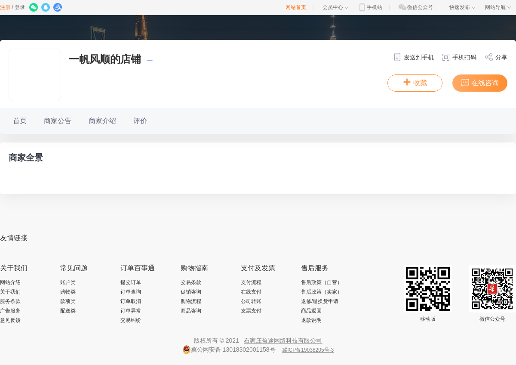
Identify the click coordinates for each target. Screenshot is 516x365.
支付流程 (251, 282)
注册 (5, 7)
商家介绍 (102, 120)
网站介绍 (10, 282)
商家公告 (57, 120)
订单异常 (130, 311)
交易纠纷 (130, 320)
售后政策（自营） (321, 282)
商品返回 (311, 311)
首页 (20, 120)
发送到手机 (413, 57)
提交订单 (130, 282)
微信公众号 (415, 7)
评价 (140, 120)
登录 (20, 7)
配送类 (68, 311)
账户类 (68, 282)
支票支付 (251, 311)
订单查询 (130, 292)
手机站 (369, 7)
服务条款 (10, 301)
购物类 (68, 292)
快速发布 (462, 7)
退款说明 (311, 320)
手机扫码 (459, 57)
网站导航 (498, 7)
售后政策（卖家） (321, 292)
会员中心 (335, 7)
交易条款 (191, 282)
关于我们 (10, 292)
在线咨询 (480, 82)
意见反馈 (10, 320)
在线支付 (251, 292)
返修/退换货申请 (319, 301)
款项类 (68, 301)
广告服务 (10, 311)
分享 (496, 57)
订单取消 (130, 301)
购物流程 (191, 301)
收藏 (415, 82)
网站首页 (296, 7)
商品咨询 (191, 311)
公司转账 (251, 301)
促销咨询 (191, 292)
